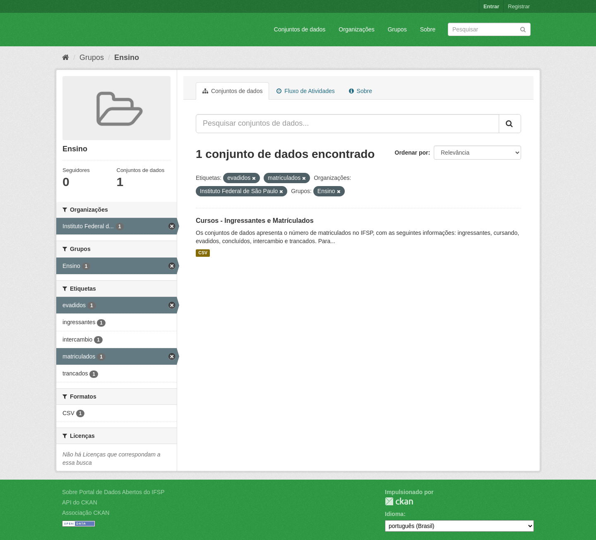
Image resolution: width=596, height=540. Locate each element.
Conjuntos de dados (300, 29)
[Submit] (522, 28)
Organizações (356, 29)
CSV (202, 253)
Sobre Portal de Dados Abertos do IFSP (113, 492)
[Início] (65, 57)
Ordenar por (411, 152)
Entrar (491, 6)
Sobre (427, 29)
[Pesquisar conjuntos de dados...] (347, 123)
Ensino (126, 57)
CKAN (399, 501)
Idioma (394, 514)
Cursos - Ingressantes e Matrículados (255, 220)
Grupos (397, 29)
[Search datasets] (489, 29)
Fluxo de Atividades (305, 91)
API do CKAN (79, 502)
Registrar (519, 6)
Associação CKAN (85, 512)
